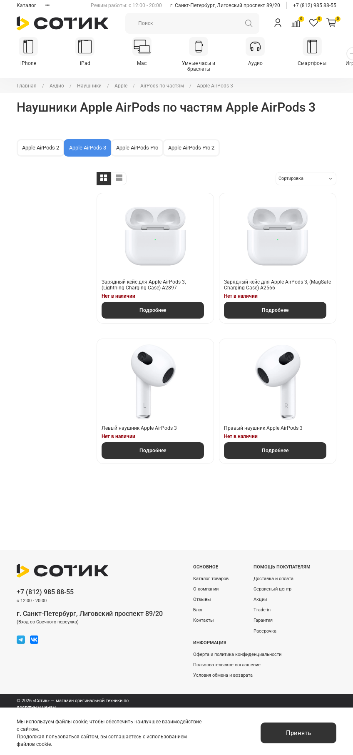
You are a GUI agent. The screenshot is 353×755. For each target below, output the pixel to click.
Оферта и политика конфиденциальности (237, 654)
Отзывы (202, 599)
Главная (27, 81)
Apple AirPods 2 (40, 143)
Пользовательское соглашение (227, 665)
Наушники (89, 81)
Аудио (264, 64)
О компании (206, 589)
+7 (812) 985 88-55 (314, 5)
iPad (88, 64)
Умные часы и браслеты (206, 64)
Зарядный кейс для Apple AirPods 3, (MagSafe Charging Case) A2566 (277, 280)
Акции (260, 599)
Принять (298, 733)
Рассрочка (265, 631)
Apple (120, 81)
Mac (147, 64)
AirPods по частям (162, 81)
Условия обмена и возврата (223, 675)
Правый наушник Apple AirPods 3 (263, 423)
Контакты (203, 620)
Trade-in (262, 610)
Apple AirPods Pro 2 (191, 143)
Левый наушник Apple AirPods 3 (139, 423)
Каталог (26, 5)
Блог (198, 610)
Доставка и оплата (273, 578)
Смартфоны (323, 64)
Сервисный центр (272, 589)
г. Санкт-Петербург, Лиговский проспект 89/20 (225, 5)
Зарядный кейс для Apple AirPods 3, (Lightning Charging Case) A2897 (144, 280)
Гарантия (263, 620)
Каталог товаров (211, 578)
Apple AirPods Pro (137, 143)
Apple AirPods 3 (87, 143)
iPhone (29, 64)
